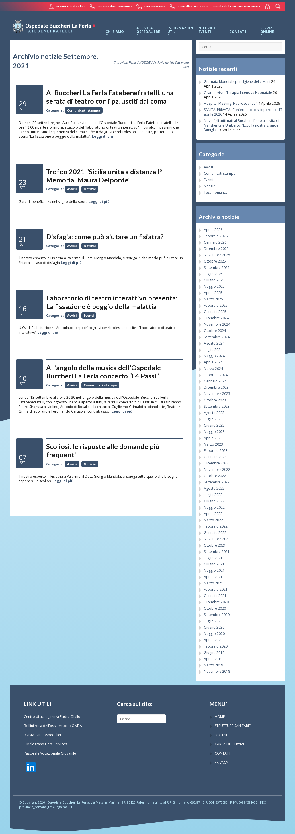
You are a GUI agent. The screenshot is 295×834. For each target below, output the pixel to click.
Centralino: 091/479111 (190, 6)
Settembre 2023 (217, 406)
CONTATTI (223, 753)
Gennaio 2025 (215, 311)
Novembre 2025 (217, 254)
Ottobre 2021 (215, 545)
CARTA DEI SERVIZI (229, 743)
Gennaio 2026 (215, 242)
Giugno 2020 (214, 627)
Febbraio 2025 (216, 305)
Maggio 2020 (214, 633)
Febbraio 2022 (216, 526)
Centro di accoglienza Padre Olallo (52, 716)
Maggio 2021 (214, 570)
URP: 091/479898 (151, 6)
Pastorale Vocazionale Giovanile (50, 753)
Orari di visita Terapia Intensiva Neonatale (238, 92)
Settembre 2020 (217, 614)
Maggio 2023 (214, 431)
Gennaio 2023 (215, 456)
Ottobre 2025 (215, 260)
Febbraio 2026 (216, 235)
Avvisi (72, 189)
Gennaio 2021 (215, 595)
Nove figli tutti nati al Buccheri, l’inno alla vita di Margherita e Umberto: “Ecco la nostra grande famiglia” (241, 125)
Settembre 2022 (217, 481)
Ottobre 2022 (215, 475)
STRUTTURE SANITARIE (233, 725)
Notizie (90, 189)
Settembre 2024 (217, 336)
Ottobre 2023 (215, 399)
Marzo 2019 (213, 664)
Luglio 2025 (213, 273)
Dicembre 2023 (216, 387)
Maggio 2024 (214, 355)
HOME (220, 716)
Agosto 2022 (214, 488)
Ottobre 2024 (215, 330)
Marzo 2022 (213, 519)
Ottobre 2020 (215, 608)
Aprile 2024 (213, 361)
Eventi (89, 315)
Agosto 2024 (214, 343)
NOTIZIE (145, 62)
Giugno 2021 (214, 563)
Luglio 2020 (213, 620)
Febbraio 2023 (216, 450)
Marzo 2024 (213, 368)
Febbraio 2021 (216, 589)
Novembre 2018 (217, 671)
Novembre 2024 (217, 324)
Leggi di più (102, 136)
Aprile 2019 (213, 658)
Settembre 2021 (217, 551)
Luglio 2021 (213, 557)
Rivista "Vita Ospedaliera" (44, 734)
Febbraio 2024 (216, 374)
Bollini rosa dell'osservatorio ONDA (53, 725)
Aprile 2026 (213, 229)
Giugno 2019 (214, 652)
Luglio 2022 (213, 494)
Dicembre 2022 (216, 462)
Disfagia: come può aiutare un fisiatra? (104, 236)
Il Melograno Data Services (45, 743)
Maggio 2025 (214, 286)
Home (132, 62)
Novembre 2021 (217, 538)
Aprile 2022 (213, 513)
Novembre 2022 (217, 469)
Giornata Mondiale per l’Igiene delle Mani (237, 81)
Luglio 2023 (213, 418)
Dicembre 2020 (216, 601)
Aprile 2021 (213, 576)
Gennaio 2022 (215, 532)
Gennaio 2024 (215, 380)
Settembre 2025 (217, 267)
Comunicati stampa (83, 110)
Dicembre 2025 (216, 248)
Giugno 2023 (214, 425)
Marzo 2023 (213, 444)
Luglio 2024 (213, 349)
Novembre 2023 (217, 393)
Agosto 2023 (214, 412)
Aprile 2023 (213, 437)
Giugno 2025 (214, 279)
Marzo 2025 (213, 298)
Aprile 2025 (213, 292)
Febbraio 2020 (216, 646)
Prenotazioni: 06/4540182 (112, 6)
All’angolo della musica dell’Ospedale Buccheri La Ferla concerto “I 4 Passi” (103, 371)
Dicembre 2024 (216, 317)
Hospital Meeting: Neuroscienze (229, 103)
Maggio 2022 (214, 507)
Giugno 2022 (214, 500)
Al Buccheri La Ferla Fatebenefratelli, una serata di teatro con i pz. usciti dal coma (109, 96)
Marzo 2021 (213, 582)
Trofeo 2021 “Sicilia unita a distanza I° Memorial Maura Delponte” (104, 175)
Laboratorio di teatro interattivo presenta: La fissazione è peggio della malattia (111, 302)
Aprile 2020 (213, 639)
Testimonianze (216, 192)
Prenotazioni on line (68, 6)
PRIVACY (221, 762)
